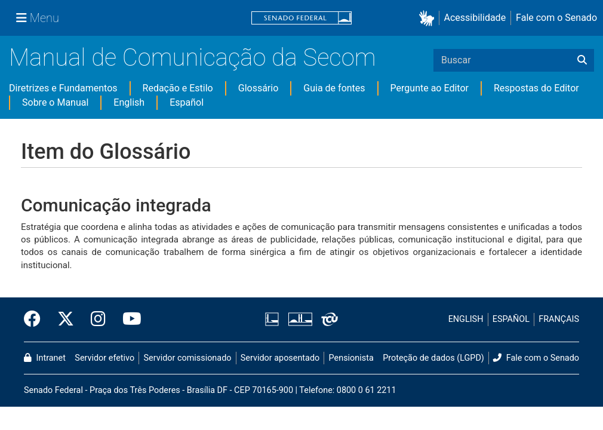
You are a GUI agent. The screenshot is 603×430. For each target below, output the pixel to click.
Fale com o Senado (556, 17)
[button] (429, 18)
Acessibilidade (475, 17)
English (128, 102)
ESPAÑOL (511, 319)
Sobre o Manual (55, 102)
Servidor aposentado (280, 358)
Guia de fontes (334, 88)
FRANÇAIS (559, 319)
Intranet (45, 358)
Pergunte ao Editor (429, 88)
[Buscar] (582, 60)
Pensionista (351, 358)
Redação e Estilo (178, 88)
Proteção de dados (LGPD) (433, 358)
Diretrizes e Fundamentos (63, 88)
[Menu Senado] (37, 18)
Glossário (258, 88)
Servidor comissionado (188, 358)
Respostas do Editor (536, 88)
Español (187, 102)
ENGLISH (466, 319)
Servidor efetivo (104, 358)
